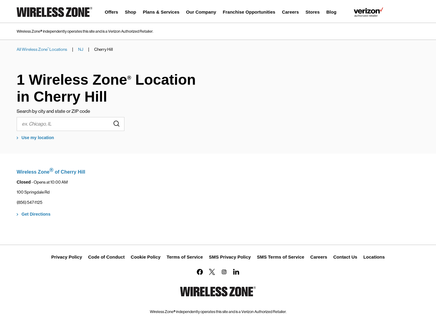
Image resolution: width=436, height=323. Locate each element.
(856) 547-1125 (29, 202)
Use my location (37, 137)
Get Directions (36, 214)
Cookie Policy (145, 256)
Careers (318, 256)
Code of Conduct (106, 256)
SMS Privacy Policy (230, 256)
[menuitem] (111, 13)
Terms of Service (185, 256)
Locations (374, 256)
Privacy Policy (66, 256)
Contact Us (345, 256)
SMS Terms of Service (280, 256)
